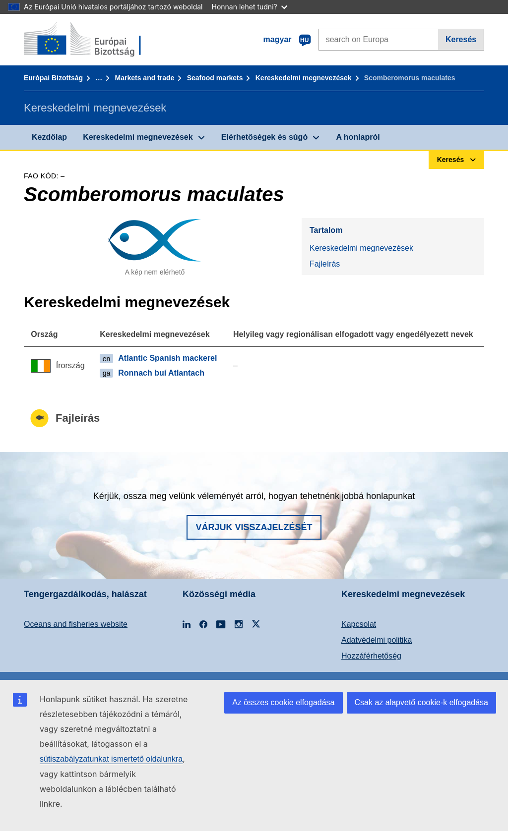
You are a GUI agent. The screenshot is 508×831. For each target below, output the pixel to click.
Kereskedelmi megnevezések (303, 78)
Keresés (460, 39)
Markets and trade (145, 78)
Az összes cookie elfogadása (283, 702)
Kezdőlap (49, 137)
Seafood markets (215, 78)
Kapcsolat (358, 624)
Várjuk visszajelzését (253, 527)
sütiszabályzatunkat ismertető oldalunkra (111, 759)
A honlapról (358, 137)
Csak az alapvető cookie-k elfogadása (422, 702)
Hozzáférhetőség (371, 656)
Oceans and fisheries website (75, 624)
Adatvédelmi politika (376, 640)
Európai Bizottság (53, 78)
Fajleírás (325, 264)
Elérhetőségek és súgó (264, 137)
